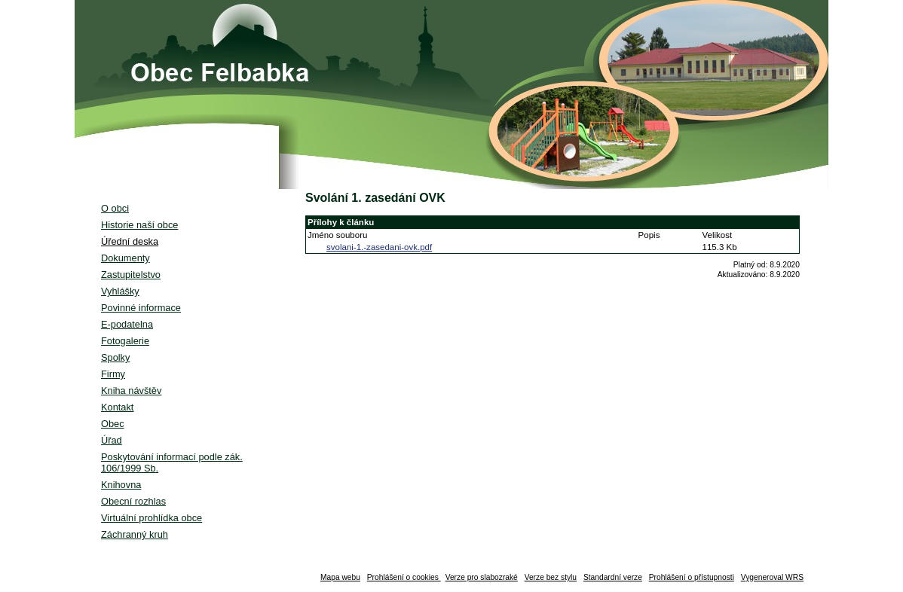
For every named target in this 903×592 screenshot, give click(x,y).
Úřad (111, 440)
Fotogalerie (125, 340)
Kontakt (117, 407)
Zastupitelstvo (131, 274)
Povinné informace (141, 307)
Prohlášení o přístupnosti (691, 577)
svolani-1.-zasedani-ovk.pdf (379, 247)
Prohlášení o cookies (404, 577)
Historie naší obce (139, 224)
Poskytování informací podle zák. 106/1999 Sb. (172, 462)
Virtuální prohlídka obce (151, 517)
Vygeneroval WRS (772, 577)
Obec (112, 423)
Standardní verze (612, 577)
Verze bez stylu (551, 577)
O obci (115, 208)
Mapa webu (340, 577)
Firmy (113, 374)
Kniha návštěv (131, 390)
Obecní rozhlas (133, 501)
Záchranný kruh (134, 534)
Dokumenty (125, 258)
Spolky (115, 357)
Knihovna (121, 484)
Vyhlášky (120, 291)
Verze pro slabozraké (481, 577)
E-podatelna (127, 324)
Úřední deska (129, 241)
